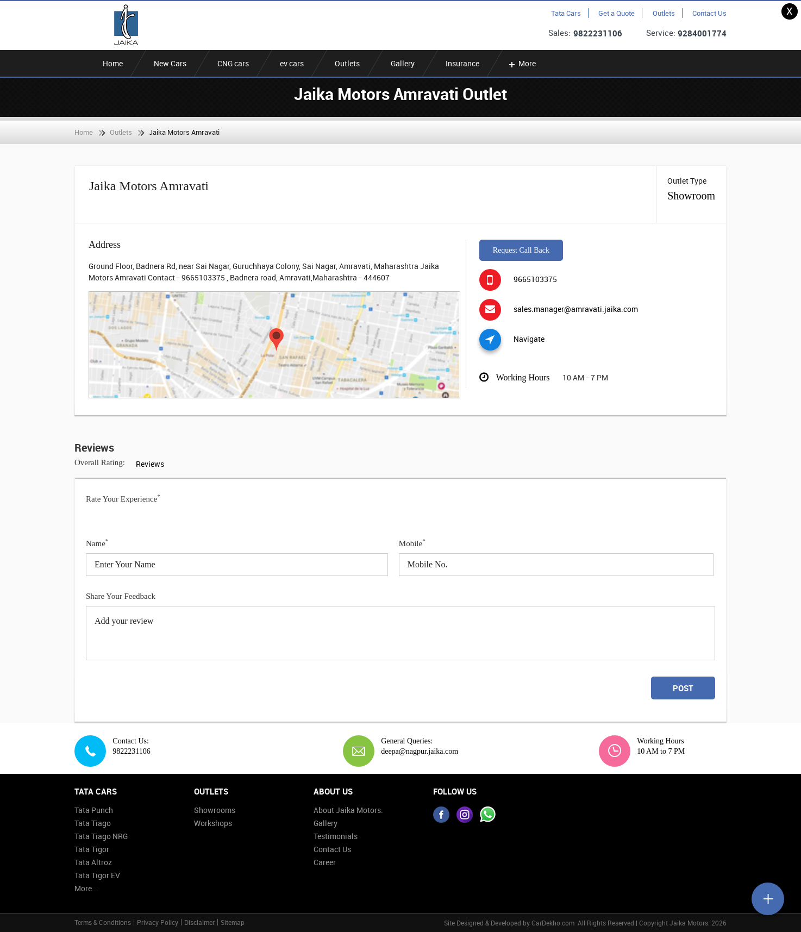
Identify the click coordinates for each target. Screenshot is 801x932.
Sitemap (233, 922)
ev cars (292, 63)
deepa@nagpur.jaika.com (415, 751)
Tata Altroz (93, 862)
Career (325, 862)
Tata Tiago (92, 823)
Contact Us (709, 13)
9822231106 (597, 33)
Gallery (403, 63)
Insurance (462, 63)
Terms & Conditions (102, 922)
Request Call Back (521, 250)
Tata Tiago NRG (101, 836)
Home (113, 63)
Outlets (664, 13)
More (521, 63)
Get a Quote (616, 13)
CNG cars (233, 63)
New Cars (170, 63)
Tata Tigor (91, 849)
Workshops (213, 823)
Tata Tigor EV (97, 875)
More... (86, 888)
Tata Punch (93, 810)
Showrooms (214, 810)
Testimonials (336, 836)
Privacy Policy (157, 922)
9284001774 (702, 33)
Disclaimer (199, 922)
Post (683, 688)
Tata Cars (566, 13)
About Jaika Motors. (348, 810)
